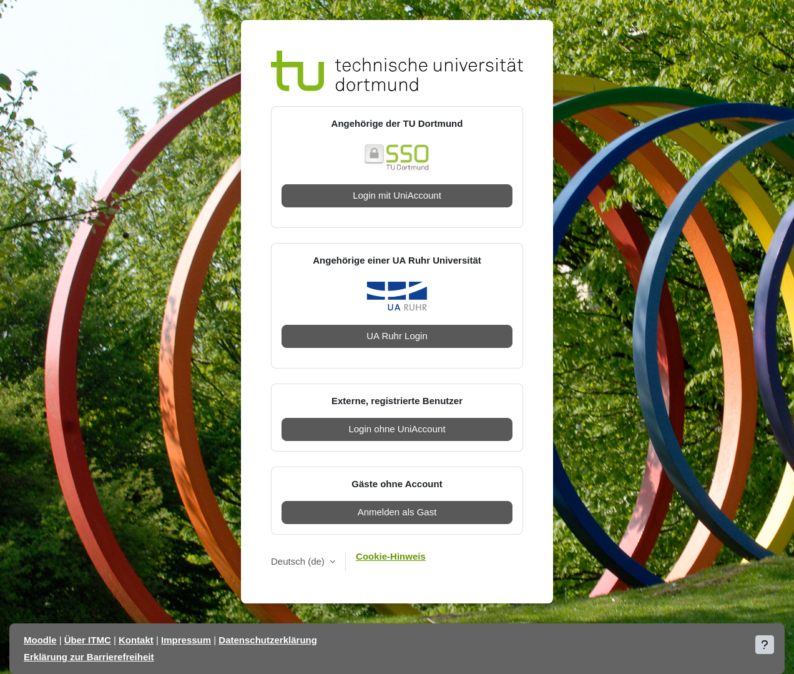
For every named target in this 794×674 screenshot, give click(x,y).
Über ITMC (87, 640)
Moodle (40, 640)
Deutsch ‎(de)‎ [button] (299, 561)
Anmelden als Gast (397, 512)
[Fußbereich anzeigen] (764, 644)
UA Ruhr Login (397, 335)
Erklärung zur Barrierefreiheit (89, 657)
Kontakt (136, 640)
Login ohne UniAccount (396, 429)
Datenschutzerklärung (267, 640)
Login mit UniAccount (397, 195)
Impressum (186, 640)
